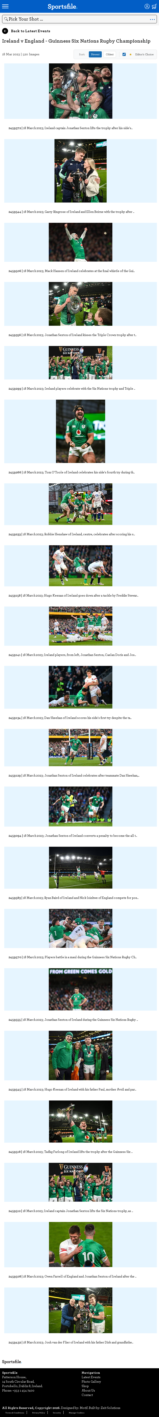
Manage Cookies (76, 1412)
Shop (85, 1386)
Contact (87, 1395)
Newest (95, 54)
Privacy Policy (38, 1412)
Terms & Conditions (14, 1412)
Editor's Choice (138, 54)
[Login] (147, 6)
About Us (88, 1390)
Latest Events (91, 1377)
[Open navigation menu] (5, 6)
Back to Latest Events (26, 31)
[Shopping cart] (154, 6)
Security (57, 1412)
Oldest (110, 54)
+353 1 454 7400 (23, 1390)
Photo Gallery (91, 1381)
